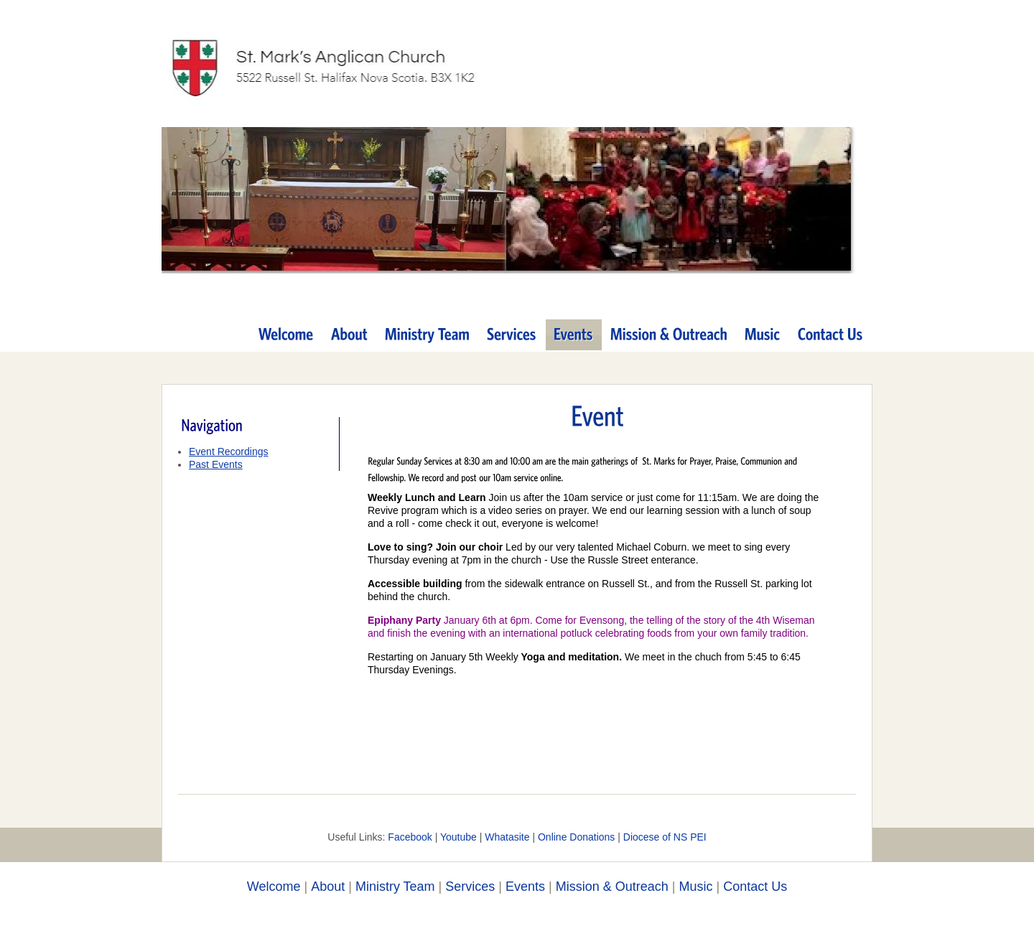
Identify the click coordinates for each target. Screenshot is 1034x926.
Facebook (410, 837)
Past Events (216, 464)
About (328, 886)
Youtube (458, 837)
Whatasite (507, 837)
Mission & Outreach (612, 886)
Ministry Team (395, 886)
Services (470, 886)
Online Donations (576, 837)
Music (695, 886)
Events (525, 886)
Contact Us (755, 886)
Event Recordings (229, 451)
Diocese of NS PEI (665, 837)
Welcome (274, 886)
